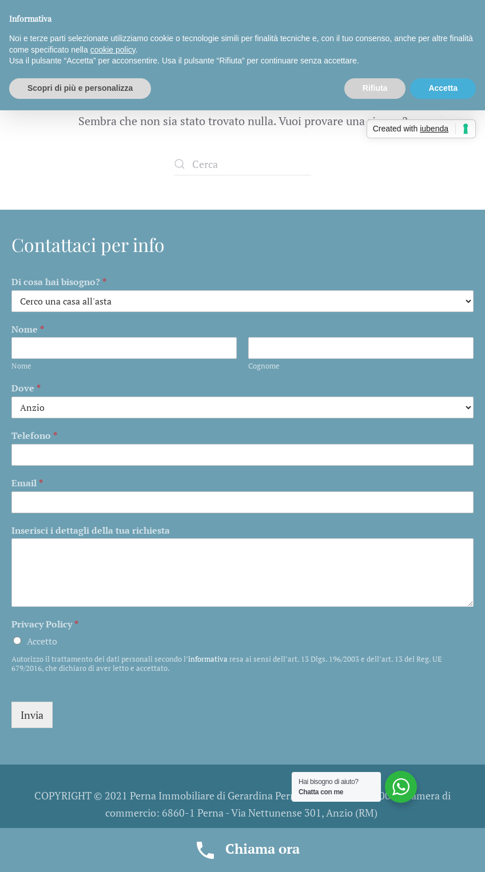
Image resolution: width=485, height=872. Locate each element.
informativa (208, 659)
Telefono (34, 436)
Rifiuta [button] (375, 88)
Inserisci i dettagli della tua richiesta (90, 531)
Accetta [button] (443, 88)
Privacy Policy (44, 624)
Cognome (264, 366)
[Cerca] (242, 164)
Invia (32, 715)
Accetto (42, 641)
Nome (27, 329)
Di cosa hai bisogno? (58, 282)
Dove (26, 388)
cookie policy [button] (113, 49)
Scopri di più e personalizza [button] (80, 88)
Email (27, 483)
